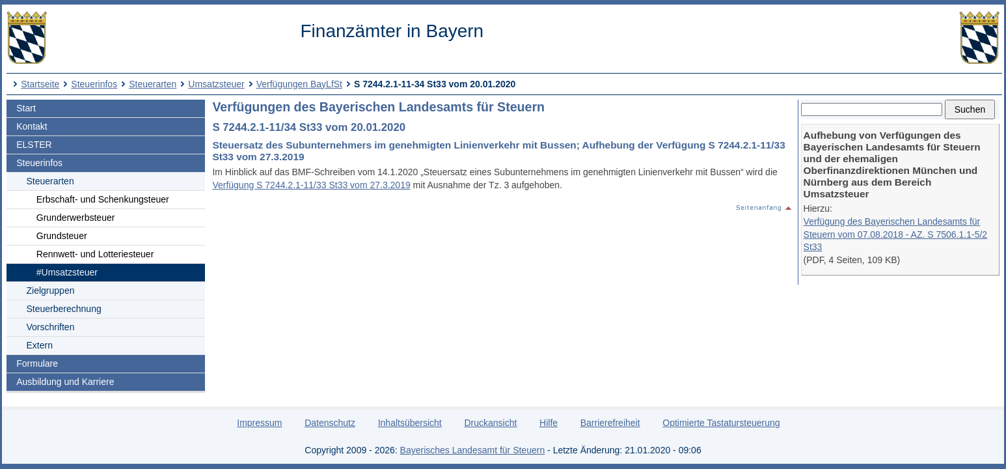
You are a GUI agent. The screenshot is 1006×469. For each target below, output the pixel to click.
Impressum (259, 423)
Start (26, 108)
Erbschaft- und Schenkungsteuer (102, 199)
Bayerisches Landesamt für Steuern (472, 450)
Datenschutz (330, 423)
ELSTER (33, 144)
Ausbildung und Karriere (65, 382)
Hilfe (548, 423)
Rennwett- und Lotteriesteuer (95, 254)
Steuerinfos (94, 84)
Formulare (37, 363)
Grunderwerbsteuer (75, 217)
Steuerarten (152, 84)
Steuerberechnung (64, 309)
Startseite (40, 84)
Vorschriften (51, 327)
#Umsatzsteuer (67, 272)
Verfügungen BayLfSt (299, 84)
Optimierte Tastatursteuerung (721, 423)
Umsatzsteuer (216, 84)
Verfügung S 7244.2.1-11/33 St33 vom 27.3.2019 (311, 185)
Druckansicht (490, 423)
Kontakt (31, 126)
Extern (40, 345)
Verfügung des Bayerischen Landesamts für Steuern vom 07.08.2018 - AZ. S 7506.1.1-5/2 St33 (896, 234)
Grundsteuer (61, 236)
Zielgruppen (51, 290)
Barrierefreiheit (610, 423)
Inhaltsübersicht (410, 423)
